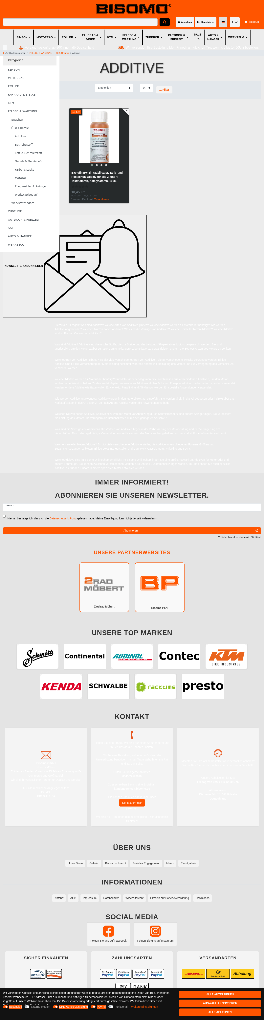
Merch (170, 863)
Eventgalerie (188, 863)
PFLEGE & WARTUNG (129, 37)
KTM (110, 37)
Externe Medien (40, 1006)
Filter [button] (164, 90)
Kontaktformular (132, 802)
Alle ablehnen (220, 1012)
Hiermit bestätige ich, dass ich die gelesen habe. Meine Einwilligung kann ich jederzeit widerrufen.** (83, 518)
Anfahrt (59, 898)
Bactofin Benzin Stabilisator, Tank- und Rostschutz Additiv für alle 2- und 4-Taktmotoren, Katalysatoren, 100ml (97, 177)
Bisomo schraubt (115, 863)
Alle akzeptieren (220, 994)
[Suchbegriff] (80, 22)
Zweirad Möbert (104, 587)
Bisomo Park (160, 587)
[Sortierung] (114, 88)
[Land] (223, 22)
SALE (197, 34)
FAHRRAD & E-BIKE (90, 37)
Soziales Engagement (146, 863)
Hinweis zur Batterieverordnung (169, 898)
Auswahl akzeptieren (220, 1003)
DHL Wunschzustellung (73, 1006)
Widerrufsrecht (134, 898)
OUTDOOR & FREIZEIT (176, 37)
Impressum (90, 898)
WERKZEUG (236, 37)
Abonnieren (190, 531)
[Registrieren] (205, 22)
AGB (73, 898)
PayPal (101, 1006)
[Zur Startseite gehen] (14, 53)
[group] (99, 138)
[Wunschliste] (235, 22)
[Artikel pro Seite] (146, 88)
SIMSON (22, 37)
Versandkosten (101, 199)
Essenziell (15, 1006)
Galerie (93, 863)
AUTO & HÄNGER (213, 37)
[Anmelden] (185, 22)
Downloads (202, 898)
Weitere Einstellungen (144, 1006)
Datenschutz (111, 898)
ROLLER (67, 37)
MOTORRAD (44, 37)
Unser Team (75, 863)
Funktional (121, 1006)
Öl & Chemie (62, 53)
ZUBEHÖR (152, 37)
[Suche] (165, 22)
